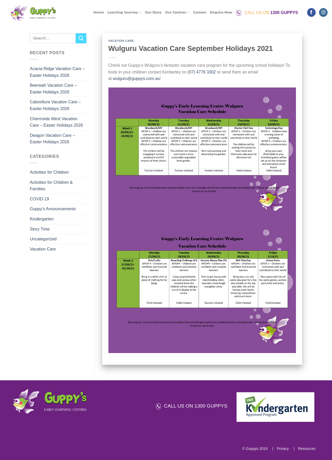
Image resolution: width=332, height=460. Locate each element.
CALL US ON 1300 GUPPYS (191, 406)
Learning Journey (124, 12)
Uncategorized (43, 239)
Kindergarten (42, 219)
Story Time (40, 229)
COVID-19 (39, 199)
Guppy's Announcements (53, 209)
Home (98, 12)
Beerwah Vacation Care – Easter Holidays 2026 (53, 88)
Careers (199, 12)
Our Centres (177, 12)
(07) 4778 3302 (202, 72)
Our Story (153, 12)
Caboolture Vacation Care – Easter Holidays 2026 (55, 105)
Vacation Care (43, 249)
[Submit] (81, 38)
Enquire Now (221, 12)
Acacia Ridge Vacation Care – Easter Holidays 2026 (57, 72)
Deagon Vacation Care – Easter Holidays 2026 (52, 138)
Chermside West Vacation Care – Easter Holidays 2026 (56, 122)
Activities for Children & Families (51, 185)
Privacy (282, 449)
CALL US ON (267, 12)
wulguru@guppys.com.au (136, 78)
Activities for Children (49, 172)
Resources (306, 449)
